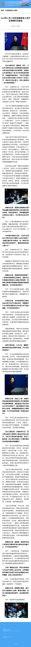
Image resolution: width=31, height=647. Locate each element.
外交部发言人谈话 (11, 10)
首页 (2, 10)
